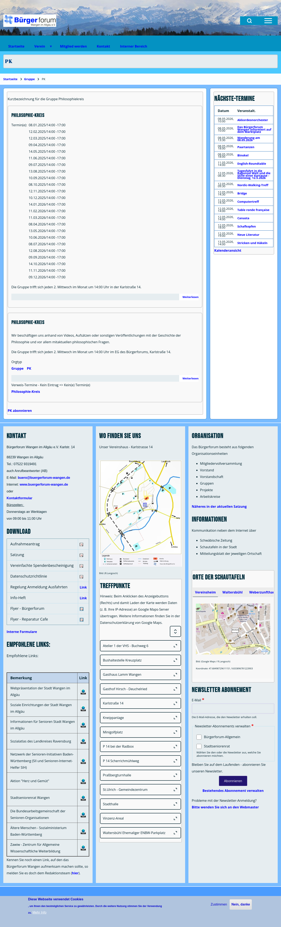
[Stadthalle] (140, 804)
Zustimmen (219, 904)
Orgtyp (16, 362)
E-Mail (196, 700)
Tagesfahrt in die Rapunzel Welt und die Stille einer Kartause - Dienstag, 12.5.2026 (253, 174)
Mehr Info (39, 912)
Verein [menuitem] (40, 47)
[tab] (205, 592)
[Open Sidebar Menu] (268, 20)
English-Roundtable (251, 164)
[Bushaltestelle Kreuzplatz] (140, 660)
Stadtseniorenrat (217, 746)
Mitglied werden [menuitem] (73, 46)
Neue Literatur (248, 235)
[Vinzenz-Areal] (140, 818)
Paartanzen (245, 147)
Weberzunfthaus (262, 592)
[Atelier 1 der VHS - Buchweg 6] (140, 645)
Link (83, 587)
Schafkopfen (246, 226)
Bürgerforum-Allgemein (222, 737)
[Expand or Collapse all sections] (175, 631)
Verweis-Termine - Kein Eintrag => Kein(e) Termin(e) (50, 385)
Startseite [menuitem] (16, 46)
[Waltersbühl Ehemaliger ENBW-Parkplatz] (140, 832)
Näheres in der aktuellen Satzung (219, 506)
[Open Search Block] (249, 20)
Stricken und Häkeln (252, 243)
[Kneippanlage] (140, 717)
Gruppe (29, 79)
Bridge (242, 193)
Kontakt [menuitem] (103, 46)
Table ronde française (253, 210)
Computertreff (248, 202)
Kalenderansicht (227, 250)
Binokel (243, 155)
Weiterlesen (190, 297)
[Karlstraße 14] (140, 703)
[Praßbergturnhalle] (140, 775)
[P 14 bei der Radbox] (140, 746)
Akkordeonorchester (252, 120)
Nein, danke (240, 904)
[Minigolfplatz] (140, 732)
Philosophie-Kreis (25, 391)
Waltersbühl (232, 592)
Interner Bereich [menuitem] (133, 46)
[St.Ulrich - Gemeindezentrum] (140, 789)
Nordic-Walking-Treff (252, 185)
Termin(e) (18, 125)
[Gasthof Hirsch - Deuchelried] (140, 689)
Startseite (10, 79)
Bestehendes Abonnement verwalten (233, 790)
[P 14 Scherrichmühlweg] (140, 760)
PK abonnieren (20, 410)
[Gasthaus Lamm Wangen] (140, 674)
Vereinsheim (205, 592)
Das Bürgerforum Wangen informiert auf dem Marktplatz (254, 129)
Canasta (243, 218)
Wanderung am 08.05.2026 (248, 139)
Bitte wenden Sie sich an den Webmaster (225, 807)
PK (29, 368)
